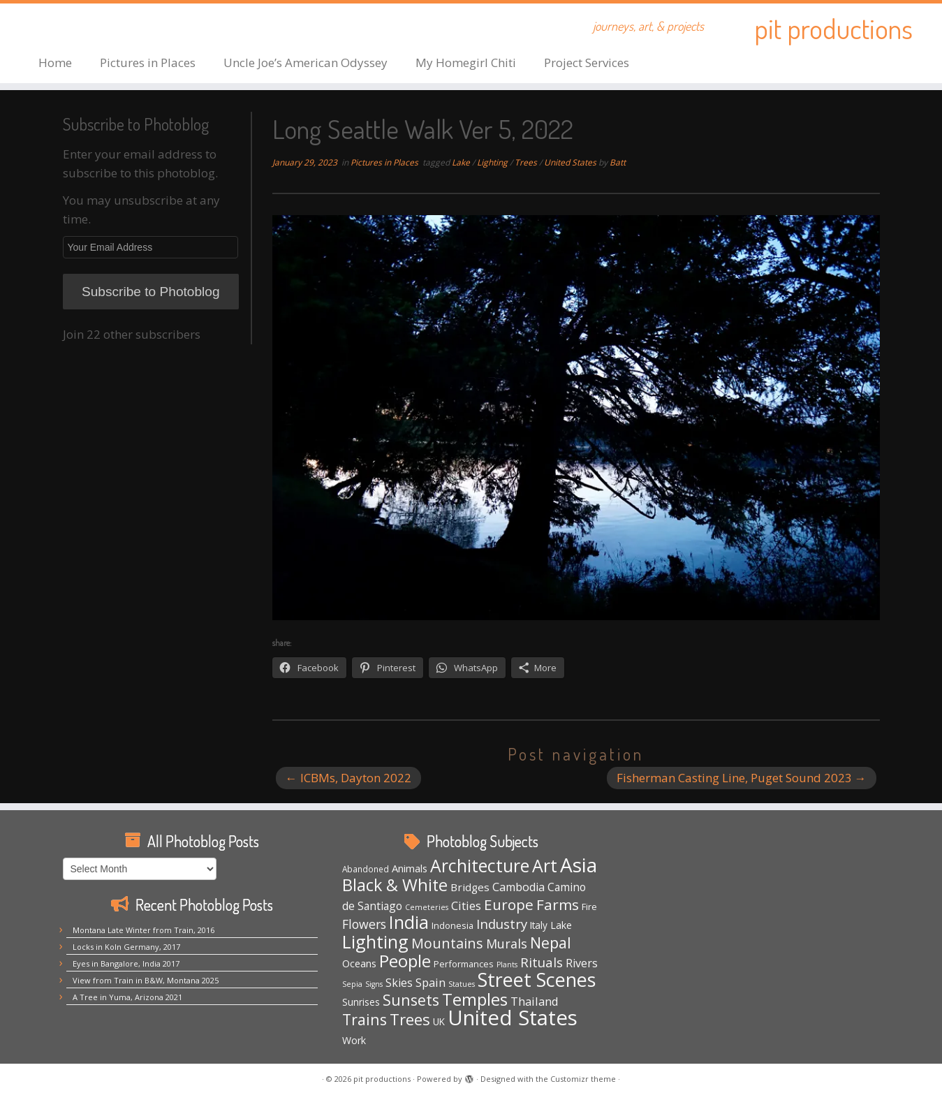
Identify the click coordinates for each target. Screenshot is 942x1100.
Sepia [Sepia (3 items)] (352, 984)
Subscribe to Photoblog (151, 291)
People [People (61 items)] (405, 960)
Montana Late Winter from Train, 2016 (143, 930)
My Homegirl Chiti (465, 62)
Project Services (586, 62)
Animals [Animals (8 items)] (409, 868)
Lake (462, 162)
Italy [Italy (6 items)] (538, 925)
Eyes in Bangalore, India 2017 (126, 963)
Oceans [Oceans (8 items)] (359, 963)
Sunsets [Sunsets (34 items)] (411, 1000)
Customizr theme (583, 1078)
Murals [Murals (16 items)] (506, 943)
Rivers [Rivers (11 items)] (582, 963)
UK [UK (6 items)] (439, 1021)
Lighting (493, 162)
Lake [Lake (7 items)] (561, 925)
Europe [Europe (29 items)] (508, 904)
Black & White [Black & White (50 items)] (395, 885)
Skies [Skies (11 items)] (399, 982)
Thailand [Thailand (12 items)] (534, 1001)
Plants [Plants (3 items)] (506, 964)
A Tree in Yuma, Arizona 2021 (127, 997)
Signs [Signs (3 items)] (374, 984)
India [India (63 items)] (409, 922)
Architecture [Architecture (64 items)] (479, 865)
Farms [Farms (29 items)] (557, 904)
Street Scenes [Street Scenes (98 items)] (537, 979)
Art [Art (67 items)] (544, 865)
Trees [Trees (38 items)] (410, 1019)
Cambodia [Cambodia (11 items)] (518, 887)
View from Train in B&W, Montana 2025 (146, 980)
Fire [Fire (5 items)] (589, 906)
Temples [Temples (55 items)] (475, 999)
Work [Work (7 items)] (354, 1040)
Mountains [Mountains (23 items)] (447, 943)
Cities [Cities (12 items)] (466, 905)
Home (55, 62)
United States (571, 162)
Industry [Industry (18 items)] (501, 923)
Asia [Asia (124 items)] (578, 864)
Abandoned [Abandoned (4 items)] (365, 868)
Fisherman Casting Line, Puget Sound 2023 (742, 778)
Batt (618, 162)
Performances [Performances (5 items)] (464, 964)
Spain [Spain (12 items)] (430, 982)
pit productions (833, 28)
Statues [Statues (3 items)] (461, 984)
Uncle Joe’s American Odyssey (305, 62)
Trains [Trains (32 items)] (364, 1019)
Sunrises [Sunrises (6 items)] (361, 1002)
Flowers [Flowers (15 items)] (364, 924)
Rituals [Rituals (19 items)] (541, 962)
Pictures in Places (148, 62)
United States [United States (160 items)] (512, 1018)
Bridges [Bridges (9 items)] (470, 887)
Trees (527, 162)
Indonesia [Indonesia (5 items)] (452, 925)
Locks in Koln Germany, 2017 (126, 946)
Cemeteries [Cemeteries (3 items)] (426, 907)
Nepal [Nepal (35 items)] (550, 942)
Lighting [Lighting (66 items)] (375, 941)
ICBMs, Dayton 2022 (348, 778)
